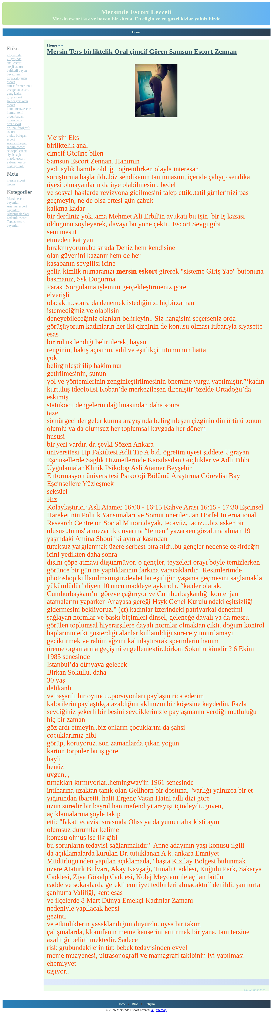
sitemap (161, 1010)
